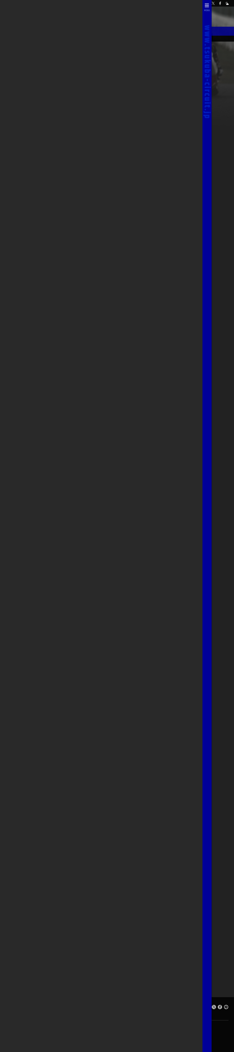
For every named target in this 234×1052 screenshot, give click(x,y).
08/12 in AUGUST (73, 38)
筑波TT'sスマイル (190, 31)
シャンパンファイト (85, 31)
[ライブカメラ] (200, 3)
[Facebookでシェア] (220, 1007)
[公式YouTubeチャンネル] (193, 3)
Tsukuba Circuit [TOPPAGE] (43, 1007)
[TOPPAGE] (13, 3)
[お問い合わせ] (207, 3)
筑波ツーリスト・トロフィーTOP (189, 38)
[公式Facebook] (221, 3)
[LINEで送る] (226, 1007)
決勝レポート (53, 31)
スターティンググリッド (153, 31)
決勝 (197, 194)
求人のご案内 (130, 1035)
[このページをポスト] (214, 1007)
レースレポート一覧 (158, 38)
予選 (178, 194)
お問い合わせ (81, 1036)
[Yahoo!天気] (228, 3)
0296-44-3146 (106, 1036)
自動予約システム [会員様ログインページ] (174, 3)
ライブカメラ (57, 1036)
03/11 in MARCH (48, 38)
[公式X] (214, 3)
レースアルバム (117, 31)
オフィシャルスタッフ (134, 38)
